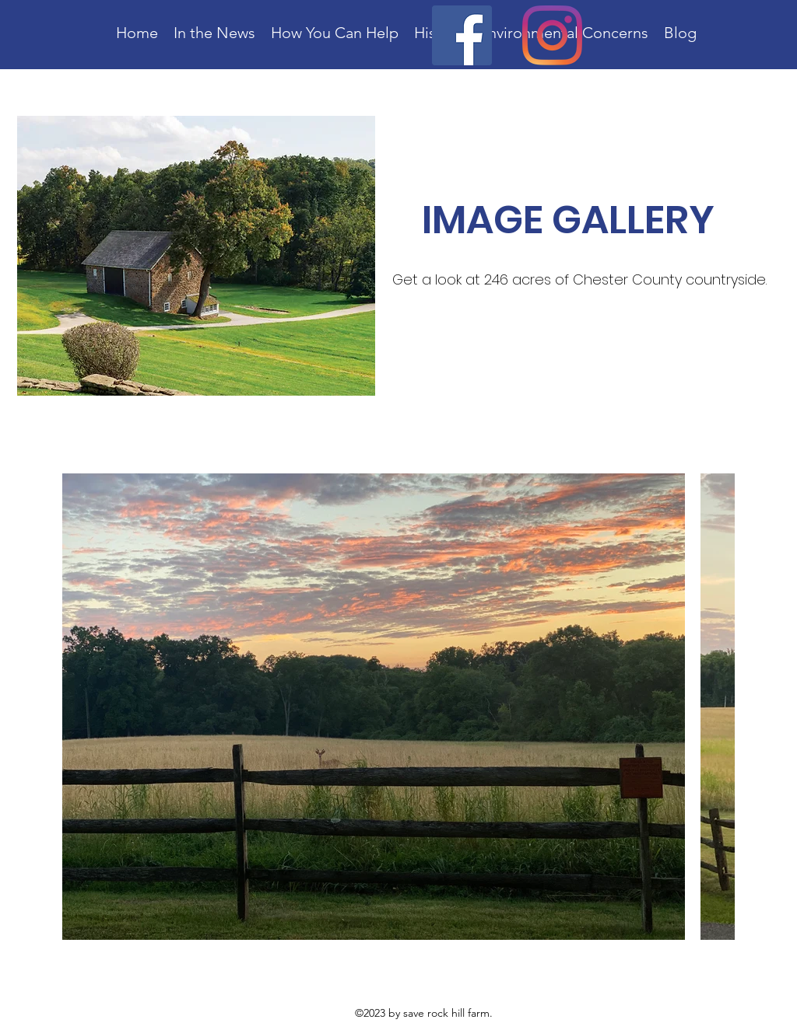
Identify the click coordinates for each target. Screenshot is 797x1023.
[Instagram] (552, 35)
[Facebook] (462, 35)
